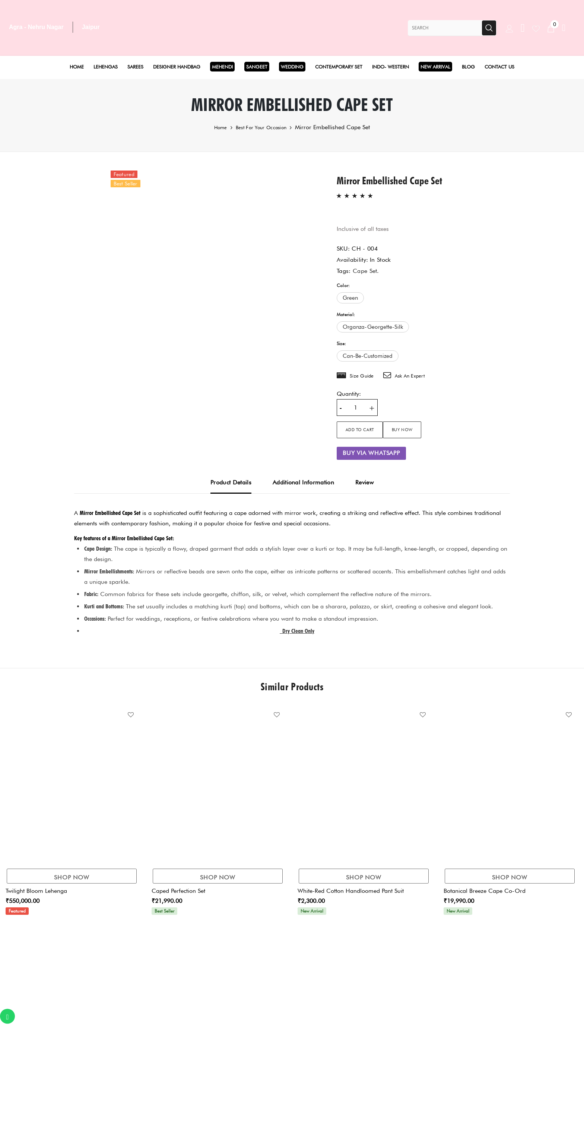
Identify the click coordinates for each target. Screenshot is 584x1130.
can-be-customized (368, 356)
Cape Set (365, 270)
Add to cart (366, 429)
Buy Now (431, 429)
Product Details (230, 482)
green (350, 298)
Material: (346, 314)
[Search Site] (445, 28)
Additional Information (303, 482)
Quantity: (349, 393)
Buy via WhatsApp (371, 452)
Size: (341, 343)
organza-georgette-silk (373, 327)
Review (364, 482)
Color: (343, 285)
